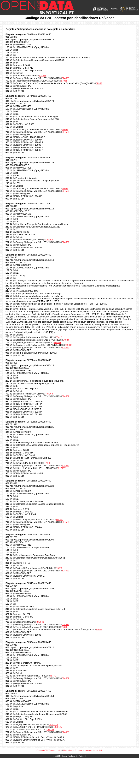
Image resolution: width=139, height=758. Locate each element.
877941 (40, 622)
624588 (42, 75)
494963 (49, 239)
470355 (59, 519)
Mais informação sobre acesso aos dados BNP (82, 750)
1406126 (53, 724)
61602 (65, 129)
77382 (47, 463)
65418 (59, 337)
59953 (99, 83)
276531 (57, 342)
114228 (50, 729)
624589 (65, 78)
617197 (62, 468)
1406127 (58, 727)
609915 (68, 345)
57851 (64, 80)
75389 (59, 568)
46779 (53, 675)
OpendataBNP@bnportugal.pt (49, 750)
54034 (66, 340)
